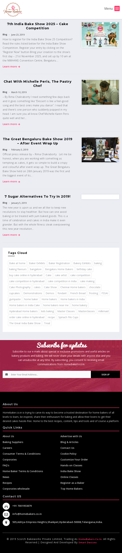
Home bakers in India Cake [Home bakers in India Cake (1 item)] (24, 305)
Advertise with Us (71, 436)
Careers (7, 448)
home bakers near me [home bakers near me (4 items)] (56, 305)
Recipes (7, 482)
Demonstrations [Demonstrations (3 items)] (32, 293)
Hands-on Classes (71, 465)
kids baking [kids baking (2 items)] (47, 311)
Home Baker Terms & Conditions (23, 471)
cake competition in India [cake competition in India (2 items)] (62, 281)
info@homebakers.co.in (27, 514)
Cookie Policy (68, 453)
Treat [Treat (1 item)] (47, 323)
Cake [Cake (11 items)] (48, 275)
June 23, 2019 (18, 34)
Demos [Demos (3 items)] (50, 293)
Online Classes (69, 477)
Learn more (11, 66)
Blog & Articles (69, 442)
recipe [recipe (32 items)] (51, 317)
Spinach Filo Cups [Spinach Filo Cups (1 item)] (68, 317)
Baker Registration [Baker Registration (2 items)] (59, 263)
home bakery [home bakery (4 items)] (79, 305)
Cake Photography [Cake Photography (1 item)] (19, 287)
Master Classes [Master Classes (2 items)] (66, 311)
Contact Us (67, 448)
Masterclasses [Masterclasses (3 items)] (86, 311)
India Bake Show (70, 471)
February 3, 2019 (19, 149)
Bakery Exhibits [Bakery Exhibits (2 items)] (82, 263)
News (6, 477)
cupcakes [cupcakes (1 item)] (14, 293)
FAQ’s (6, 465)
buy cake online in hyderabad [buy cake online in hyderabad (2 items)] (25, 275)
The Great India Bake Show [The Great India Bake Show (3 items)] (24, 323)
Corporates (10, 459)
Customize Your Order (74, 459)
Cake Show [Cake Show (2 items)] (50, 287)
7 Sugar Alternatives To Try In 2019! (38, 196)
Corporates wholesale (16, 488)
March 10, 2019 (19, 92)
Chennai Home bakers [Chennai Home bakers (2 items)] (73, 287)
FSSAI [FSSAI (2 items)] (104, 293)
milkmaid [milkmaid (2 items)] (103, 311)
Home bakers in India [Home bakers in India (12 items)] (72, 299)
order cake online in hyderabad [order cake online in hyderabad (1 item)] (26, 317)
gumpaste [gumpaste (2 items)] (15, 299)
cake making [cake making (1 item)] (87, 281)
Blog (5, 34)
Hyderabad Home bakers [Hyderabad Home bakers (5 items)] (23, 311)
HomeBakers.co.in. (90, 539)
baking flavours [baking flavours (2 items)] (18, 269)
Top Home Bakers (71, 488)
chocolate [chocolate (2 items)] (94, 287)
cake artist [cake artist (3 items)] (61, 275)
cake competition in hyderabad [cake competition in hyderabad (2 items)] (26, 281)
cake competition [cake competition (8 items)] (80, 275)
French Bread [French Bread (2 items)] (78, 293)
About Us (8, 436)
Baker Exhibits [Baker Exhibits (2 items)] (37, 263)
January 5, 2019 (19, 202)
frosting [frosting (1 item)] (93, 293)
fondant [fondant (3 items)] (62, 293)
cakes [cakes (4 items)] (37, 287)
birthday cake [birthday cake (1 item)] (84, 269)
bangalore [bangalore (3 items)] (36, 269)
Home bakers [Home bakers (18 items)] (49, 299)
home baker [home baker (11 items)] (31, 299)
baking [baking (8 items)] (98, 263)
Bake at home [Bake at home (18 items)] (17, 263)
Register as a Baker (72, 482)
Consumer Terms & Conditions (21, 453)
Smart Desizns (88, 542)
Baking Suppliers (13, 442)
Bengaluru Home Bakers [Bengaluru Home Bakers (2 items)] (59, 269)
